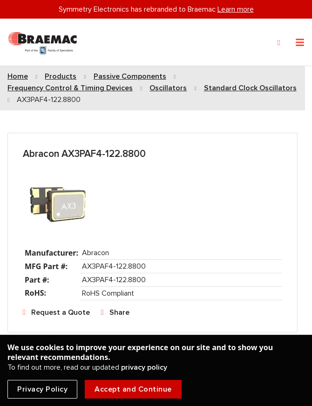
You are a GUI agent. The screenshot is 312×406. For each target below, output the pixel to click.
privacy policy (144, 367)
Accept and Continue (133, 389)
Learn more (235, 9)
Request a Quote (60, 312)
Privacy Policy (42, 389)
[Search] (279, 43)
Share (119, 312)
